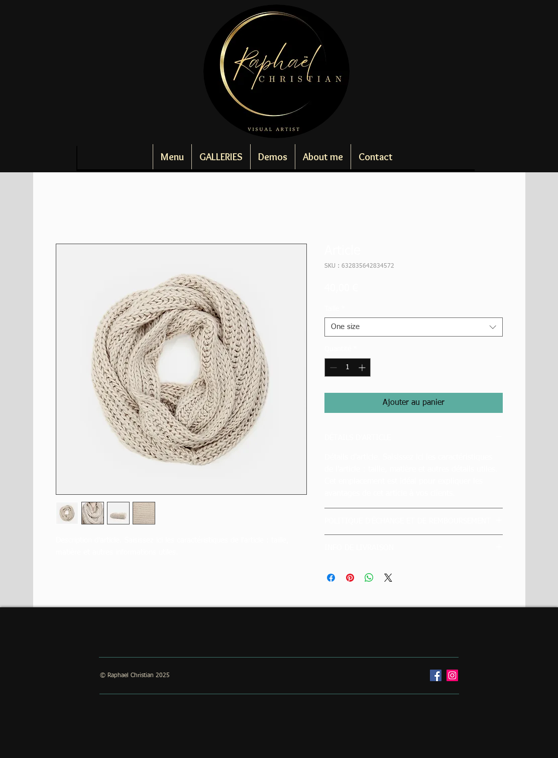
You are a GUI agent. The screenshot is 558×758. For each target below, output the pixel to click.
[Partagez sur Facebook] (331, 578)
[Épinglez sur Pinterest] (350, 578)
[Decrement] (332, 367)
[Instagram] (452, 675)
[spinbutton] (348, 367)
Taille (334, 308)
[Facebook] (435, 675)
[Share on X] (388, 578)
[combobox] (413, 327)
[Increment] (363, 367)
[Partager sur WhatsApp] (369, 578)
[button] (220, 156)
